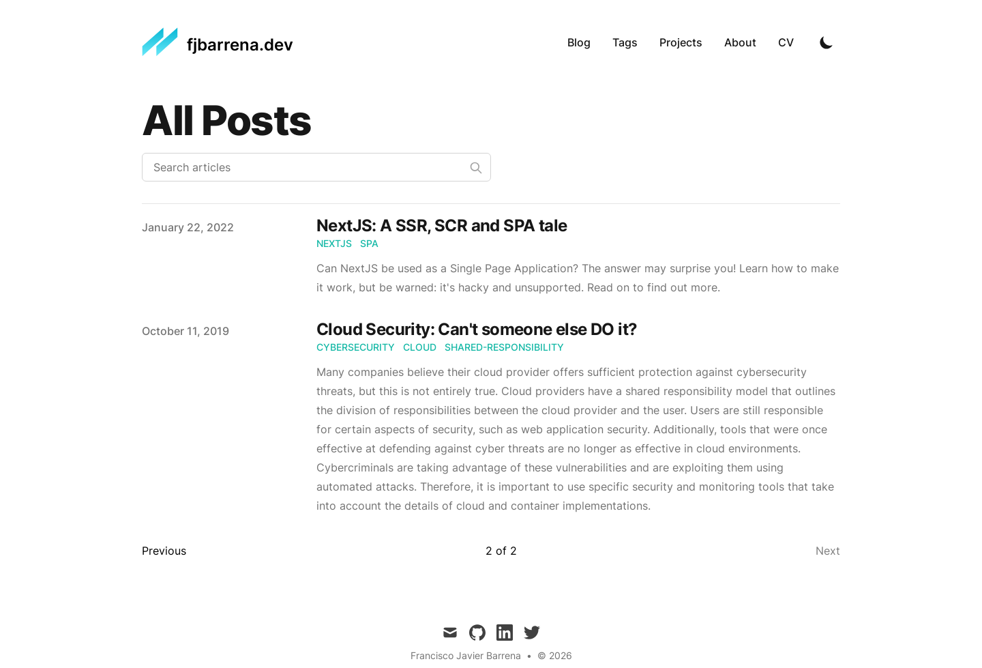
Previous (164, 550)
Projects (680, 42)
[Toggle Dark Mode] (826, 42)
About (740, 42)
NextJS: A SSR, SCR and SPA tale (441, 225)
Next (828, 550)
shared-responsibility (504, 347)
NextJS (334, 243)
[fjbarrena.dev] (217, 42)
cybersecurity (355, 347)
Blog (579, 42)
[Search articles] (316, 167)
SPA (369, 243)
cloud (419, 347)
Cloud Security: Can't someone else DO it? (476, 329)
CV (786, 42)
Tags (625, 42)
